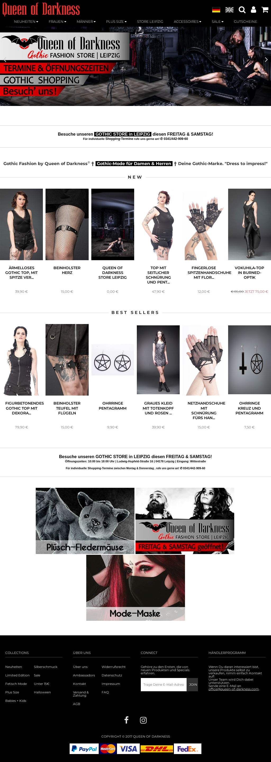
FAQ (105, 692)
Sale (37, 675)
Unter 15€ (41, 683)
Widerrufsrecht (114, 666)
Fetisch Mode (16, 683)
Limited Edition (17, 675)
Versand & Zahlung (81, 694)
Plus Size (12, 692)
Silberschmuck (45, 666)
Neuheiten (13, 666)
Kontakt (79, 683)
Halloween (42, 692)
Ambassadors (84, 675)
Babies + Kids (15, 700)
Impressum (111, 683)
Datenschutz (112, 675)
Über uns (80, 666)
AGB (76, 704)
